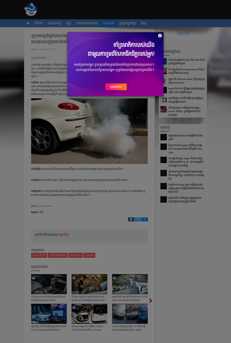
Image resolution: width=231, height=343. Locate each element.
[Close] (160, 35)
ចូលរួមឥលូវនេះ (116, 86)
